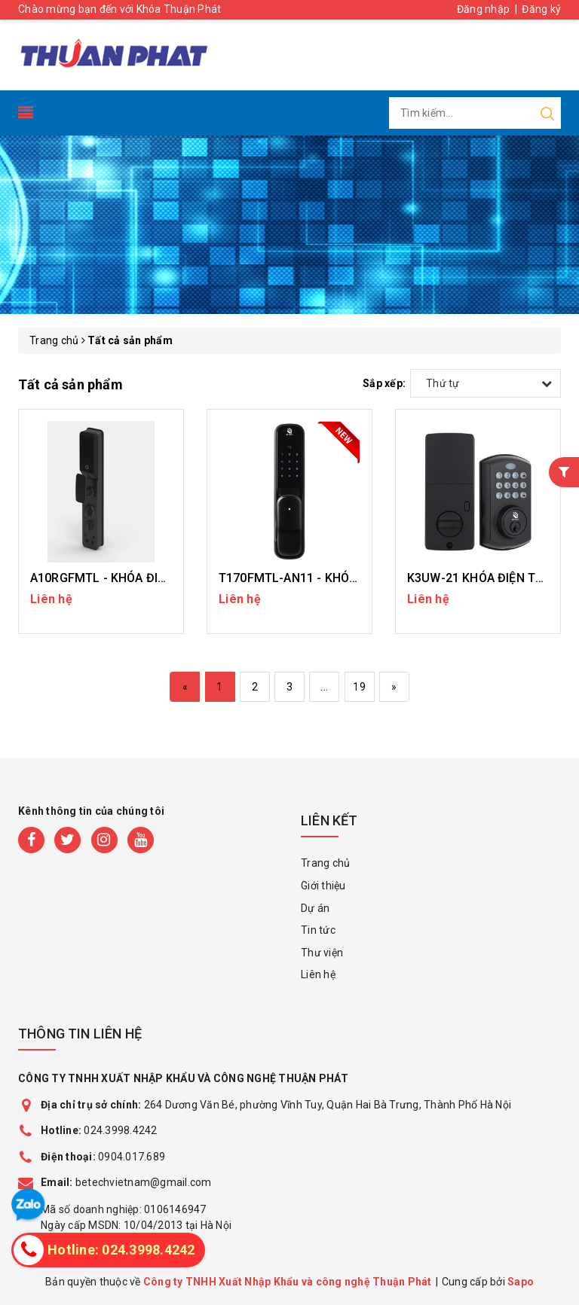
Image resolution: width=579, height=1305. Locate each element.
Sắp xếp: (384, 383)
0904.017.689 (131, 1157)
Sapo (520, 1282)
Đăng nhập (483, 9)
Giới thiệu (323, 886)
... (324, 687)
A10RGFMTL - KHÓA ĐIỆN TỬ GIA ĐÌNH (138, 578)
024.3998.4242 (99, 1130)
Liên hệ (318, 974)
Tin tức (318, 930)
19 (359, 687)
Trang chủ (325, 863)
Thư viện (322, 953)
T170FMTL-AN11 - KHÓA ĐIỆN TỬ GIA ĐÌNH (339, 578)
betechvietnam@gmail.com (126, 1182)
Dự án (315, 908)
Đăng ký (541, 9)
